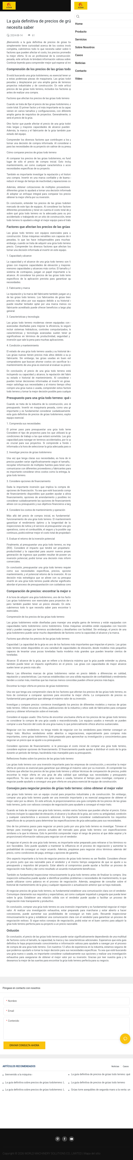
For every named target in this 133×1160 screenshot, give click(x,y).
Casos (126, 1066)
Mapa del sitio (92, 1153)
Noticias (115, 1066)
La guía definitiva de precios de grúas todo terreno (98, 1082)
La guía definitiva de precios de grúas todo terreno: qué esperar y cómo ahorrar (100, 1074)
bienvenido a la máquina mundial (18, 1074)
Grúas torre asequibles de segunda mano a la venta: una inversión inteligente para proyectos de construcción (100, 1089)
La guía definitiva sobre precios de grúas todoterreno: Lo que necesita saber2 (35, 1082)
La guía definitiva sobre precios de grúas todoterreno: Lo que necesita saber (35, 1089)
